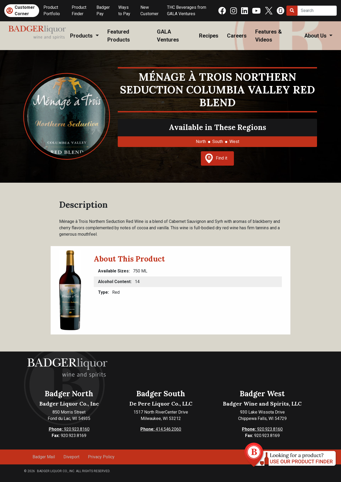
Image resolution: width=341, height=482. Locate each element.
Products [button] (82, 35)
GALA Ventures (168, 35)
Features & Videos (268, 35)
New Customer (149, 10)
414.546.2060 (160, 429)
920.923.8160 (69, 429)
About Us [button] (316, 35)
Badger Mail (44, 456)
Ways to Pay (124, 10)
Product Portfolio (51, 10)
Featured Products (118, 35)
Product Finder (79, 10)
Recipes (208, 35)
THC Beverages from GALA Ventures (186, 10)
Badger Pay (103, 10)
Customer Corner (25, 10)
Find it (216, 158)
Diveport (71, 456)
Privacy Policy (101, 456)
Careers (237, 35)
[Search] (317, 11)
